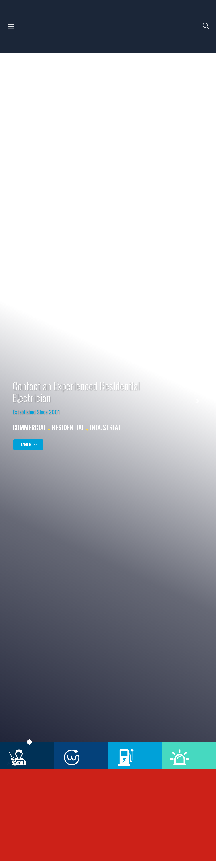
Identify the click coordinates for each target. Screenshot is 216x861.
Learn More (28, 444)
